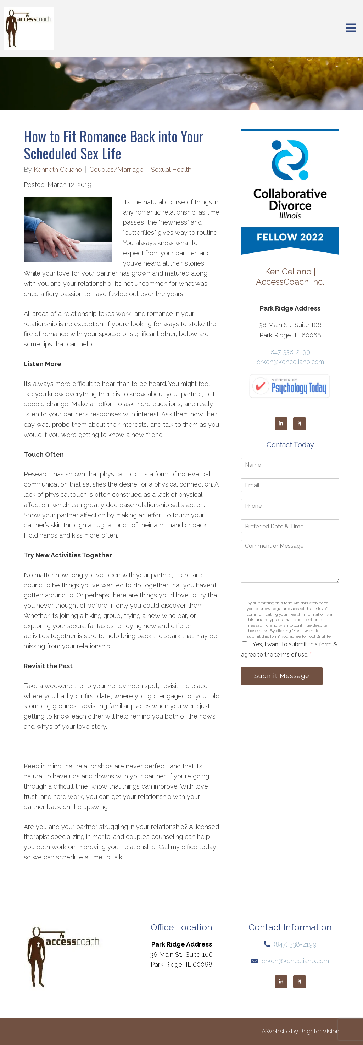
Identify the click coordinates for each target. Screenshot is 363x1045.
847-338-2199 (290, 352)
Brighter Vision (319, 1031)
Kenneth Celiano (58, 169)
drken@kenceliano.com (290, 361)
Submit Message (281, 676)
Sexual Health (171, 169)
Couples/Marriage (116, 169)
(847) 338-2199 (295, 944)
